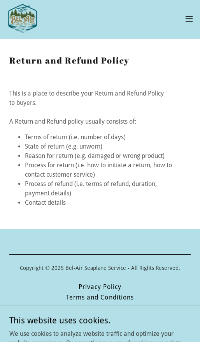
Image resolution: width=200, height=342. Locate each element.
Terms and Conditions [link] (99, 297)
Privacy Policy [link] (100, 287)
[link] (22, 18)
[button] (189, 19)
